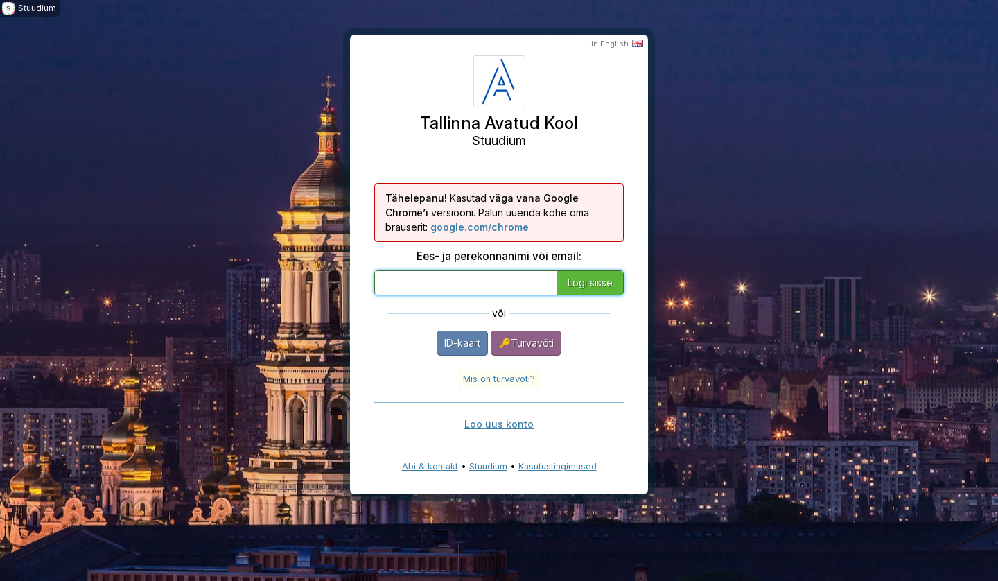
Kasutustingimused (557, 466)
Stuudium (488, 466)
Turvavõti (526, 343)
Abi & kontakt (430, 466)
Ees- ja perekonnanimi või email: (499, 256)
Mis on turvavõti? (499, 379)
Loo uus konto (499, 424)
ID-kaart (462, 343)
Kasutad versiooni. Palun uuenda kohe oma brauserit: (487, 212)
